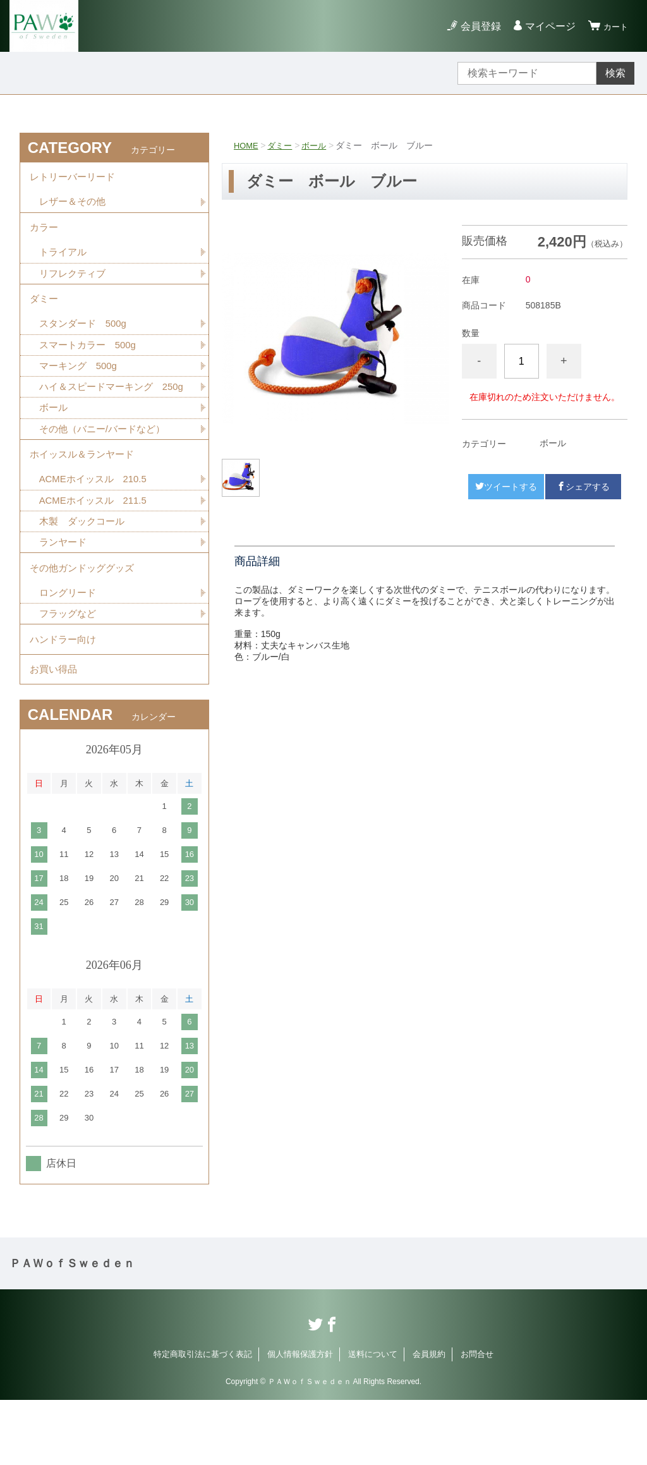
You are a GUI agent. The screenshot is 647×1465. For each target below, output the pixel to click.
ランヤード (64, 590)
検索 (615, 73)
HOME (247, 145)
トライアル (64, 263)
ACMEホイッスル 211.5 (96, 545)
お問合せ (477, 1419)
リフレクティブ (74, 285)
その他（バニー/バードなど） (106, 467)
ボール (319, 145)
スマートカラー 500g (91, 363)
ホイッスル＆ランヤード (85, 495)
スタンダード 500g (86, 341)
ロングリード (69, 646)
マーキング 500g (81, 385)
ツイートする (506, 487)
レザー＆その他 (74, 207)
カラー (45, 235)
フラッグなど (69, 668)
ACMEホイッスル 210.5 (96, 523)
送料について (372, 1419)
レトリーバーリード (75, 179)
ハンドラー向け (65, 696)
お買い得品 (55, 731)
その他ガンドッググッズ (85, 618)
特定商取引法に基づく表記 (203, 1419)
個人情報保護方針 (300, 1419)
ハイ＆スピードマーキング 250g (113, 416)
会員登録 (475, 26)
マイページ (544, 26)
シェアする (583, 487)
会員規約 (429, 1419)
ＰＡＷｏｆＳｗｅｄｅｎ (72, 1328)
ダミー (283, 145)
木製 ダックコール (84, 567)
